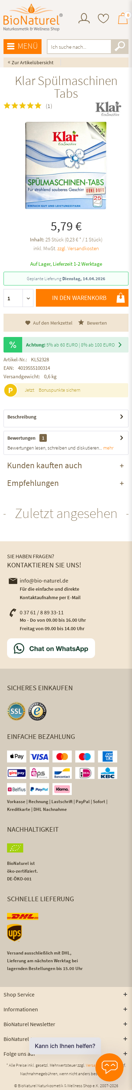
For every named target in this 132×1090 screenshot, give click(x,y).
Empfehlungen (33, 482)
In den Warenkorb (88, 298)
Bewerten (92, 322)
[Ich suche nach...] (88, 46)
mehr (107, 448)
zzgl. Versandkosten (78, 248)
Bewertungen (21, 438)
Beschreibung (21, 417)
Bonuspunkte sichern (59, 390)
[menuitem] (84, 19)
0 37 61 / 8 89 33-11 (36, 612)
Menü (22, 46)
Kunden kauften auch (44, 465)
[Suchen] (119, 46)
